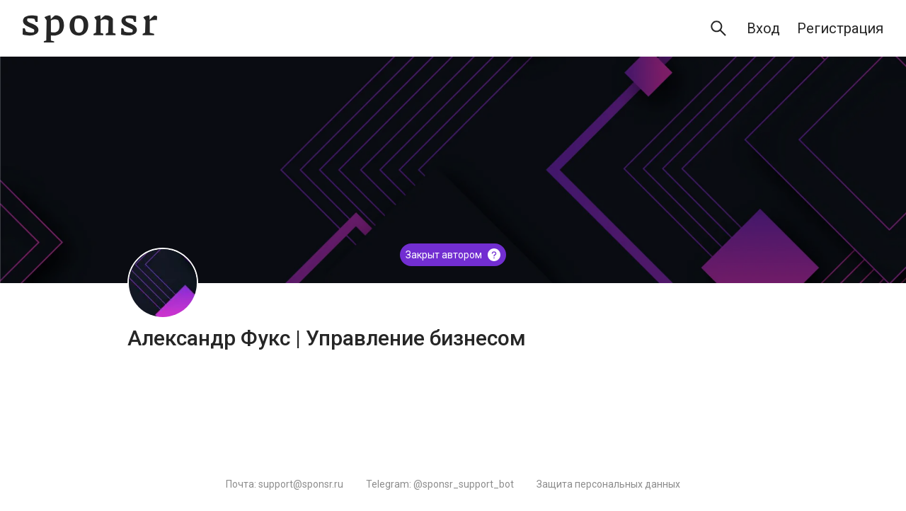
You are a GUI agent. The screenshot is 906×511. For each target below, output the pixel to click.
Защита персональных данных (608, 484)
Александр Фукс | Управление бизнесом (326, 338)
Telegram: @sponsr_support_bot (440, 484)
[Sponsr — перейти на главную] (90, 28)
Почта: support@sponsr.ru (284, 484)
